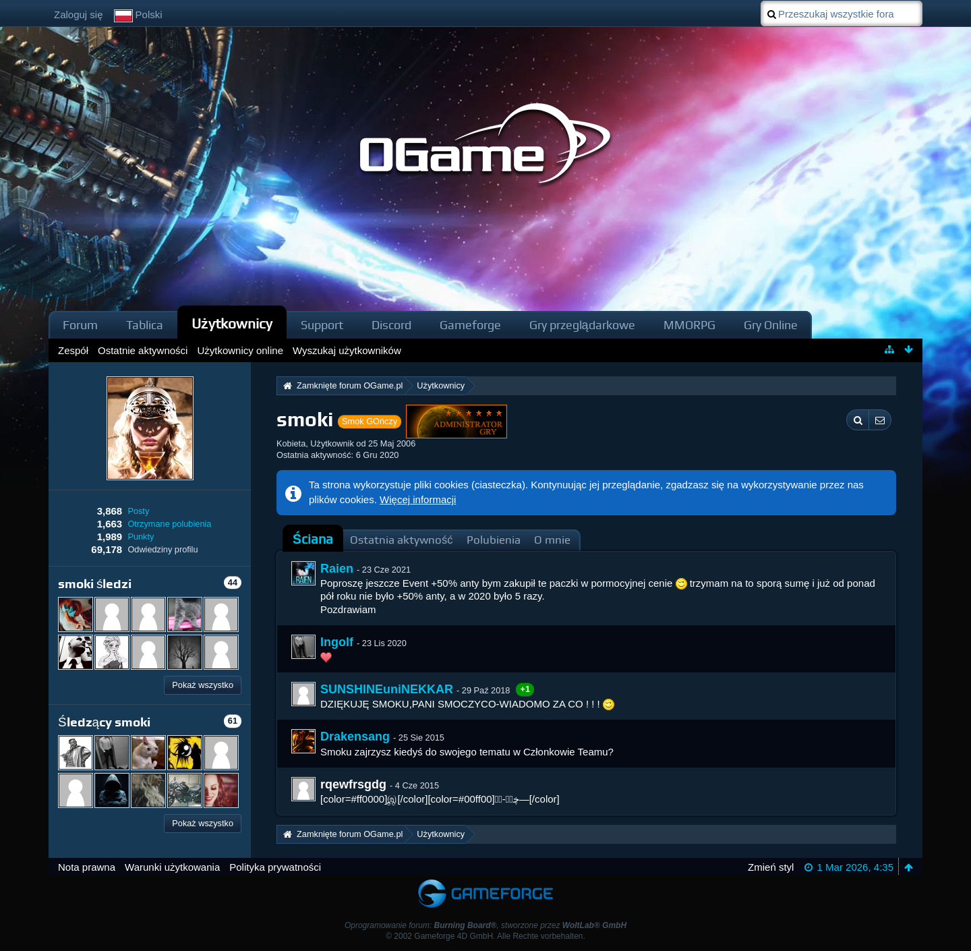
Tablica (144, 325)
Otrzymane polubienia (169, 524)
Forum (80, 325)
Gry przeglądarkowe (582, 325)
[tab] (313, 539)
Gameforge (470, 325)
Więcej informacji (418, 499)
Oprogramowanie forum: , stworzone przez (485, 925)
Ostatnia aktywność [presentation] (401, 540)
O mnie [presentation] (552, 540)
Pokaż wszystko (202, 685)
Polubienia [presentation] (494, 540)
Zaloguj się (78, 14)
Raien (336, 568)
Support (322, 325)
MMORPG (689, 325)
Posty (138, 511)
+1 (525, 689)
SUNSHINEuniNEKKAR (386, 689)
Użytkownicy (232, 323)
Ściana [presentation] (313, 539)
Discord (391, 325)
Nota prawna (86, 867)
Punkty (140, 536)
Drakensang (355, 736)
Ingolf (336, 642)
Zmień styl (771, 867)
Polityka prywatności (275, 867)
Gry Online (771, 325)
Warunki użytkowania (172, 867)
